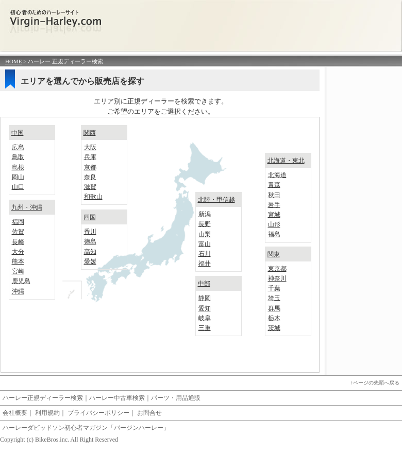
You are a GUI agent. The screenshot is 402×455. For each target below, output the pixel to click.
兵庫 (90, 157)
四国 (89, 217)
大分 (18, 251)
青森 (274, 184)
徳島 (90, 241)
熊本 (18, 261)
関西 (89, 132)
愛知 (204, 308)
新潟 (204, 214)
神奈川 (277, 278)
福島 (274, 234)
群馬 (274, 308)
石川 (204, 253)
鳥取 (18, 157)
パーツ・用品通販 (175, 397)
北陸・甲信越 (216, 199)
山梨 (204, 234)
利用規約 (47, 412)
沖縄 (18, 291)
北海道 (277, 175)
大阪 (90, 147)
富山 (204, 244)
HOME (13, 61)
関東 (273, 254)
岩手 (274, 204)
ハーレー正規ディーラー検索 (43, 397)
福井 (204, 263)
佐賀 (18, 231)
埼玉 (274, 298)
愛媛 (90, 261)
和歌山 (93, 196)
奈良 (90, 177)
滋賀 (90, 186)
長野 (204, 223)
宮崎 (18, 271)
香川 (90, 231)
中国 (17, 132)
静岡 (204, 298)
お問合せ (149, 412)
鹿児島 (21, 281)
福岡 (18, 221)
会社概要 (15, 412)
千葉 (274, 288)
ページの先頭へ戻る (376, 383)
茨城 (274, 327)
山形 (274, 224)
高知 (90, 251)
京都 (90, 167)
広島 (18, 147)
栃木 (274, 318)
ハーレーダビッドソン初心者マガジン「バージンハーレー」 (86, 427)
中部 (204, 283)
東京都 (277, 268)
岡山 (18, 177)
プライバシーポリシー (98, 412)
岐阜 (204, 318)
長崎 (18, 242)
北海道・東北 (286, 160)
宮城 (274, 214)
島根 (18, 167)
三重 (204, 327)
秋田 (274, 195)
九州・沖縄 (26, 207)
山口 (18, 186)
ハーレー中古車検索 (117, 397)
